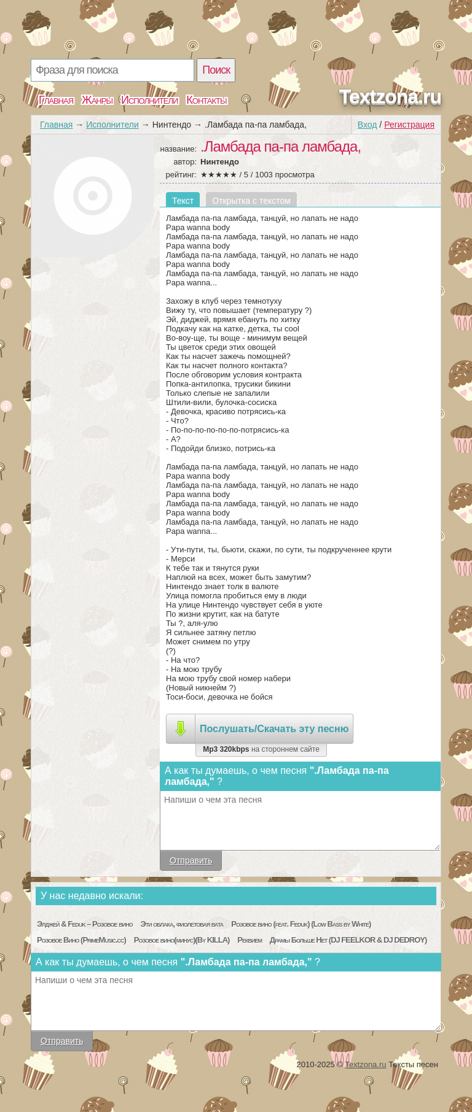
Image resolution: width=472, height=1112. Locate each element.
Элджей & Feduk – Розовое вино (85, 924)
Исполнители (149, 100)
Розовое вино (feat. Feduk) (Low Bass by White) (301, 924)
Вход (367, 124)
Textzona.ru (390, 96)
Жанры (97, 100)
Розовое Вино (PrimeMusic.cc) (81, 939)
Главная (56, 100)
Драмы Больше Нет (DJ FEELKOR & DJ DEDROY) (348, 939)
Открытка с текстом (251, 201)
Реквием (249, 939)
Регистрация (409, 124)
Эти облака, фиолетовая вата (182, 924)
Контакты (206, 100)
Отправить (191, 860)
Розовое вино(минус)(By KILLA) (182, 939)
